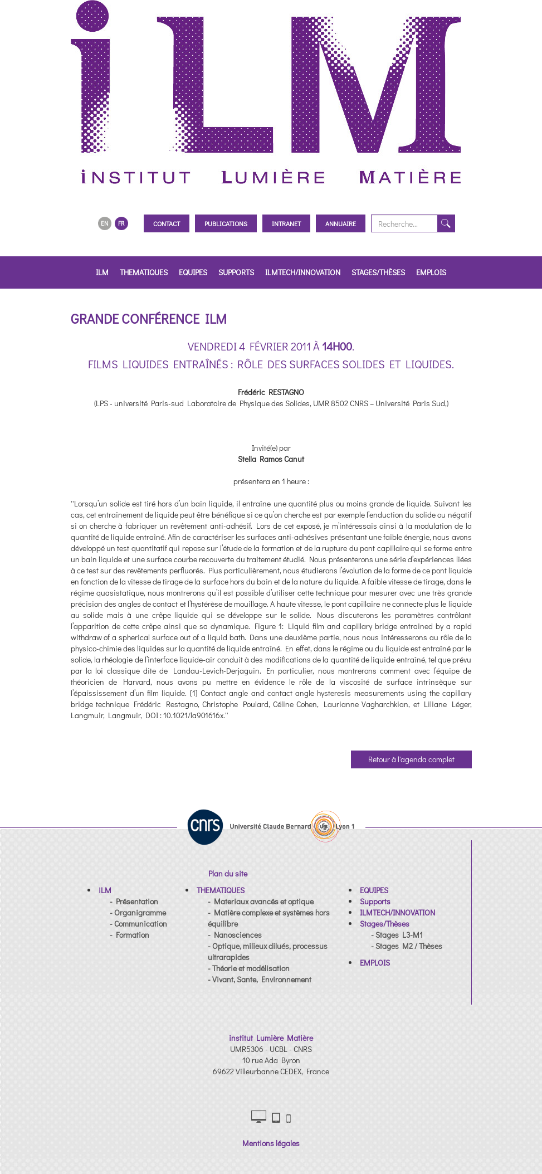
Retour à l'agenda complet (411, 759)
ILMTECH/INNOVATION (302, 272)
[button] (105, 890)
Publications (225, 223)
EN (104, 223)
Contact (166, 223)
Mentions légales (271, 1143)
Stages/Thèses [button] (378, 272)
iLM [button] (102, 272)
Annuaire (340, 223)
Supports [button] (236, 272)
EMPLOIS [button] (431, 272)
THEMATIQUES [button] (144, 272)
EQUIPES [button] (193, 272)
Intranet (286, 223)
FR (121, 223)
